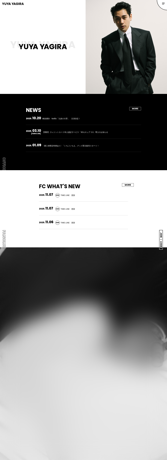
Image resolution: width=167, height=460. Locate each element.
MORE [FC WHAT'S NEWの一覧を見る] (128, 184)
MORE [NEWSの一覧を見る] (135, 108)
